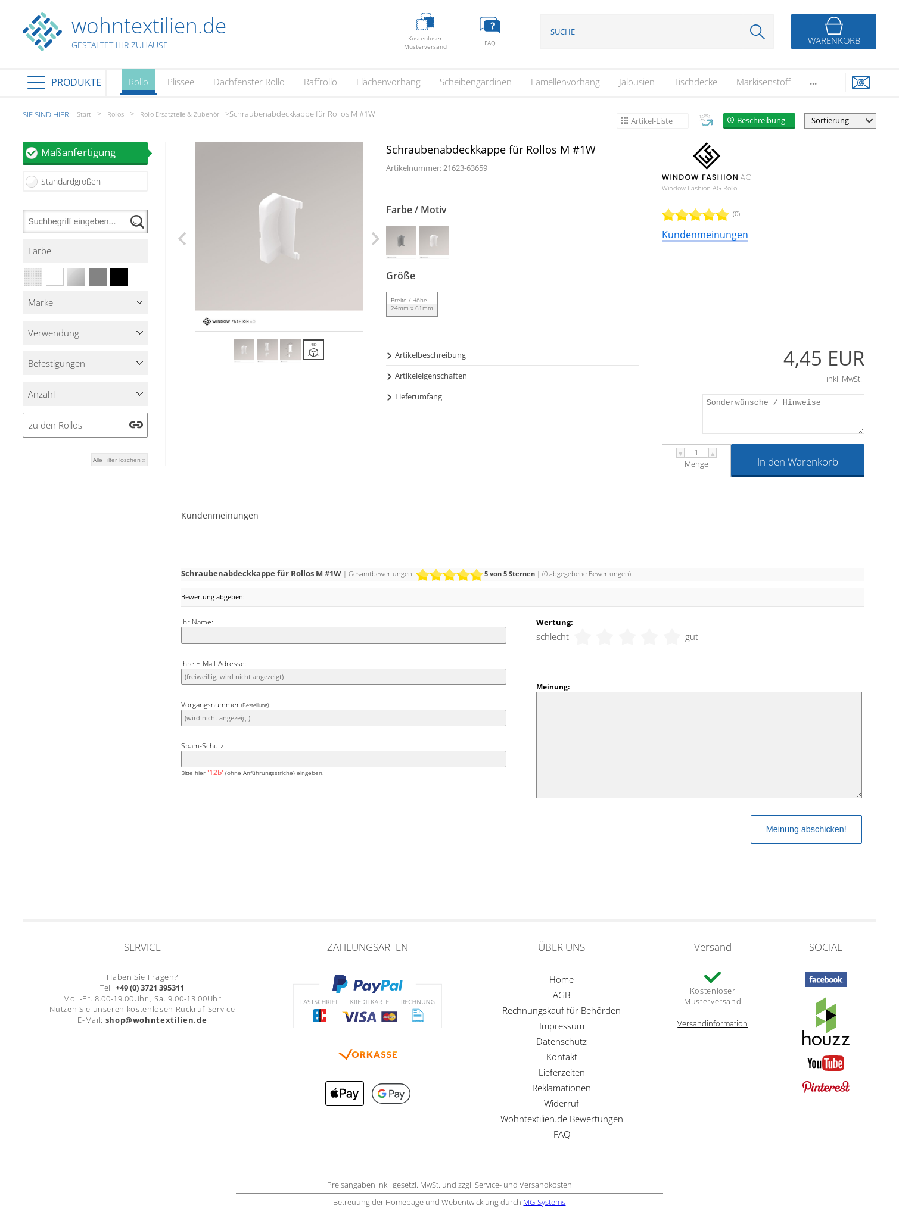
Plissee (180, 82)
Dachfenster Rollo (249, 82)
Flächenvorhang (388, 82)
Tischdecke (695, 82)
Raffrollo (320, 82)
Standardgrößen (71, 181)
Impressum (561, 1026)
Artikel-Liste (652, 120)
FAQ (561, 1134)
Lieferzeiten (562, 1072)
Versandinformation (712, 1023)
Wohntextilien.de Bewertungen (561, 1119)
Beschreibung (761, 120)
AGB (561, 995)
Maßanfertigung (94, 152)
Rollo (138, 85)
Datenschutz (561, 1041)
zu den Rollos (55, 425)
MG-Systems (544, 1202)
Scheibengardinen (476, 82)
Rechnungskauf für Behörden (561, 1010)
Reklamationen (561, 1088)
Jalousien (637, 82)
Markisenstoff (763, 82)
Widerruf (561, 1103)
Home (561, 979)
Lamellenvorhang (565, 82)
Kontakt (561, 1057)
